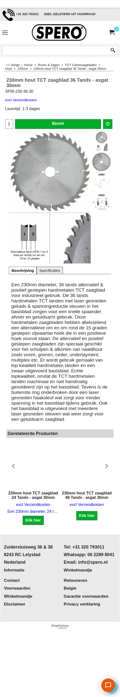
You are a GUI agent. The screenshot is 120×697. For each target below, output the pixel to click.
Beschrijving (23, 270)
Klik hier (33, 520)
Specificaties (49, 270)
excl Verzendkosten (21, 100)
